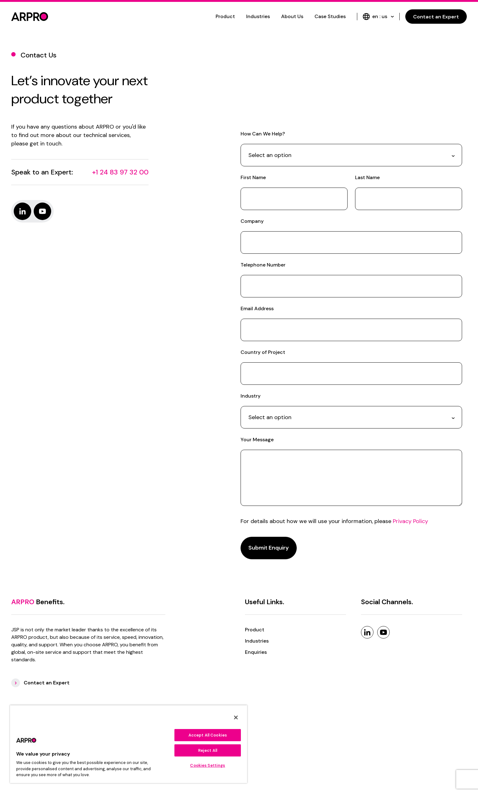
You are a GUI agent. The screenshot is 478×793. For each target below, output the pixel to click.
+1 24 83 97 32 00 (120, 172)
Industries (258, 16)
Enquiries (256, 652)
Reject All (207, 750)
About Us (292, 16)
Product (225, 16)
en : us (378, 16)
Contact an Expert (436, 16)
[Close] (236, 717)
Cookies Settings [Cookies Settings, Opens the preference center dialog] (207, 765)
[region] (128, 744)
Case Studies (330, 16)
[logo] (29, 16)
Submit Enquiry (268, 547)
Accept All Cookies (207, 735)
